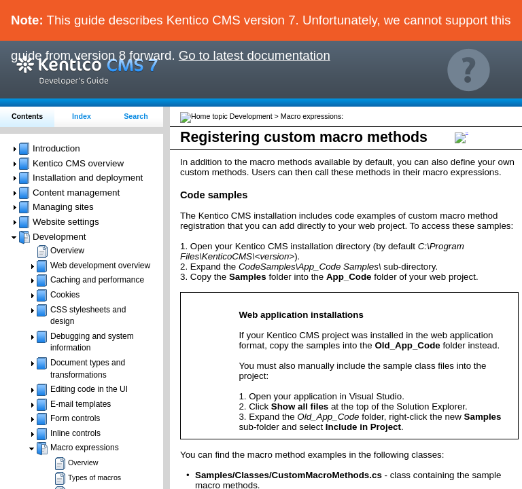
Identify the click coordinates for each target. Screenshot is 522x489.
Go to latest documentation (254, 55)
